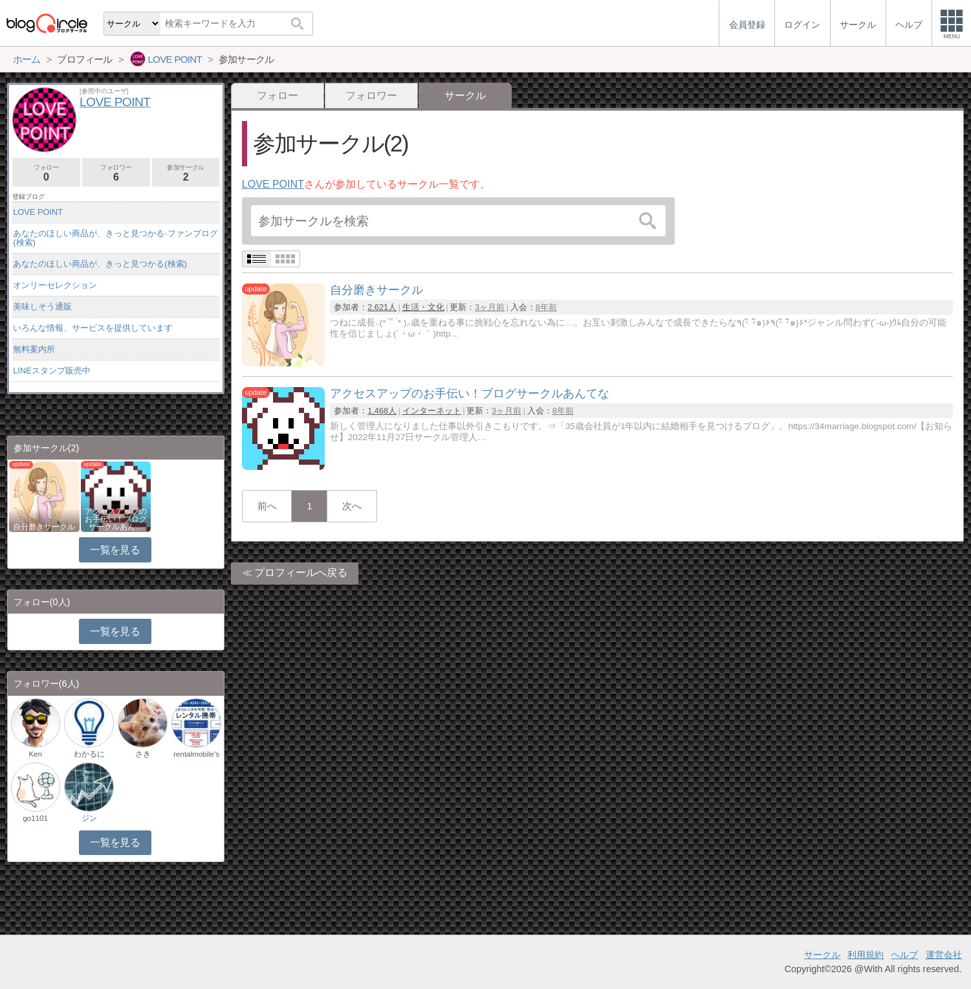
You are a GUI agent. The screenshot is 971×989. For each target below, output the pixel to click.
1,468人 (382, 411)
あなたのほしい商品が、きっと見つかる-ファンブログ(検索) (115, 237)
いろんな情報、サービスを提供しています (93, 328)
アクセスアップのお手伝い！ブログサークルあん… (116, 519)
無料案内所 (34, 349)
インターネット (431, 411)
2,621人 (382, 307)
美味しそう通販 (42, 306)
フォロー (277, 95)
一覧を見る (115, 549)
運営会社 (944, 955)
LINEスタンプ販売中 (51, 370)
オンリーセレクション (55, 285)
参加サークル (186, 173)
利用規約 (865, 955)
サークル (822, 955)
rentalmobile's (196, 754)
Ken (35, 754)
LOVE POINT (273, 184)
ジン (89, 818)
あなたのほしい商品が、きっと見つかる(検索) (100, 264)
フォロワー (371, 95)
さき (143, 754)
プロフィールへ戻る (300, 572)
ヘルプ (904, 955)
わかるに (89, 754)
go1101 (35, 818)
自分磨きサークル (44, 527)
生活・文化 (423, 307)
